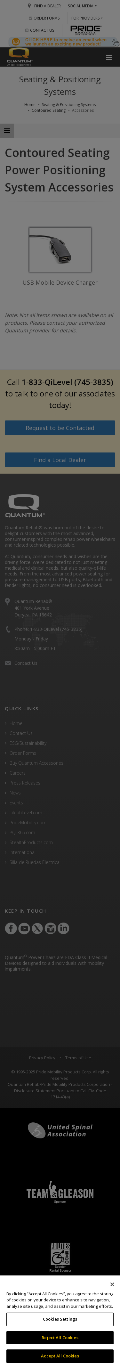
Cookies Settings (60, 1319)
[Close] (112, 1284)
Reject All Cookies (60, 1337)
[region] (60, 1321)
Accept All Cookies (60, 1356)
